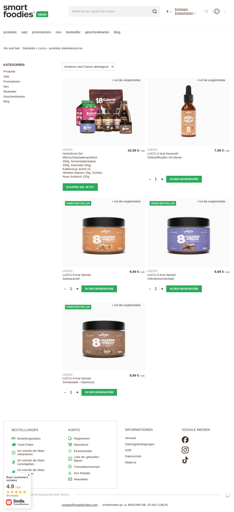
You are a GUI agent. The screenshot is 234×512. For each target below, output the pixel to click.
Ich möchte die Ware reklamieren (30, 452)
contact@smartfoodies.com (80, 505)
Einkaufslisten (184, 13)
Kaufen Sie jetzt (80, 187)
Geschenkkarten (97, 32)
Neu (58, 32)
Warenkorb (81, 444)
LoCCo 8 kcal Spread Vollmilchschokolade (161, 276)
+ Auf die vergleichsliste (126, 80)
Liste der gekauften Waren (86, 458)
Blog (117, 32)
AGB (128, 450)
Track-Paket (25, 444)
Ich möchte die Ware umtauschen (30, 471)
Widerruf (130, 462)
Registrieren (82, 438)
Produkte (10, 32)
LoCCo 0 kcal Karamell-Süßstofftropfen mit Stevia (164, 155)
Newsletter (81, 479)
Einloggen (181, 9)
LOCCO (68, 149)
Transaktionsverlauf (87, 466)
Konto (74, 430)
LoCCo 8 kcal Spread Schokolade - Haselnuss (79, 380)
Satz (24, 32)
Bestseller (73, 32)
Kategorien (13, 65)
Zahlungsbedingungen (139, 444)
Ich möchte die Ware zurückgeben (30, 462)
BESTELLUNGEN (25, 430)
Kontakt (22, 479)
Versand (130, 438)
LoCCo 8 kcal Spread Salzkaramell (77, 276)
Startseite (29, 48)
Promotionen (41, 32)
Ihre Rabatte (82, 473)
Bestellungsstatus (29, 438)
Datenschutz (133, 456)
